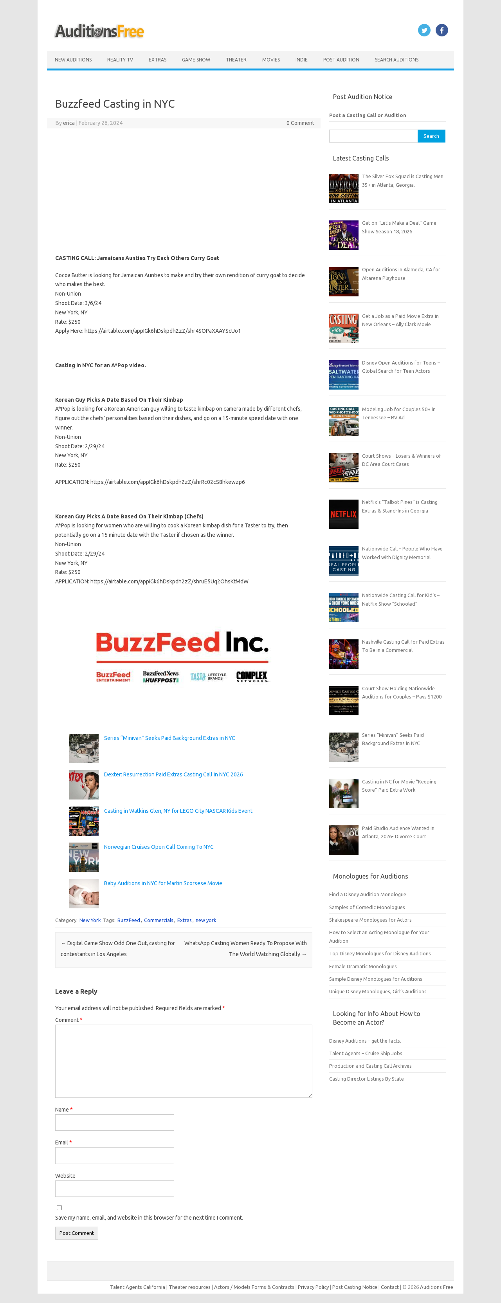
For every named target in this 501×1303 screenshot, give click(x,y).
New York (90, 920)
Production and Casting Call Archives (370, 1065)
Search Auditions (396, 59)
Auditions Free (436, 1287)
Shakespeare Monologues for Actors (370, 919)
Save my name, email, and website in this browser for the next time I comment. (149, 1218)
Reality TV (120, 59)
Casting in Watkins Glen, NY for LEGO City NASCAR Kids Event (178, 811)
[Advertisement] (183, 191)
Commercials (158, 920)
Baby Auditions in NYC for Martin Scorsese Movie (163, 883)
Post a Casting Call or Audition (367, 115)
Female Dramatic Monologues (363, 966)
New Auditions (73, 59)
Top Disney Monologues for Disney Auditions (380, 953)
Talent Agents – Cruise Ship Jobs (365, 1053)
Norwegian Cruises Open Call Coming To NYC (159, 847)
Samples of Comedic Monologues (367, 907)
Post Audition (341, 59)
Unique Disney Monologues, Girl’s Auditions (378, 991)
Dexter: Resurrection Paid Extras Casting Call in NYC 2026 (173, 774)
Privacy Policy (314, 1287)
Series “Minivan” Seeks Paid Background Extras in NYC (169, 738)
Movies (271, 59)
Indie (302, 59)
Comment (69, 1020)
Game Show (196, 59)
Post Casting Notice (354, 1287)
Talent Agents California (137, 1287)
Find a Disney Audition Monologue (367, 894)
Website (65, 1176)
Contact (390, 1287)
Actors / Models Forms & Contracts (254, 1287)
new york (206, 920)
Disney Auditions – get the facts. (365, 1040)
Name (64, 1109)
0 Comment (300, 123)
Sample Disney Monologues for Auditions (375, 979)
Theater (236, 59)
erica (69, 123)
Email (63, 1142)
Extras (157, 59)
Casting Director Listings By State (366, 1078)
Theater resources (190, 1287)
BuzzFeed (128, 920)
